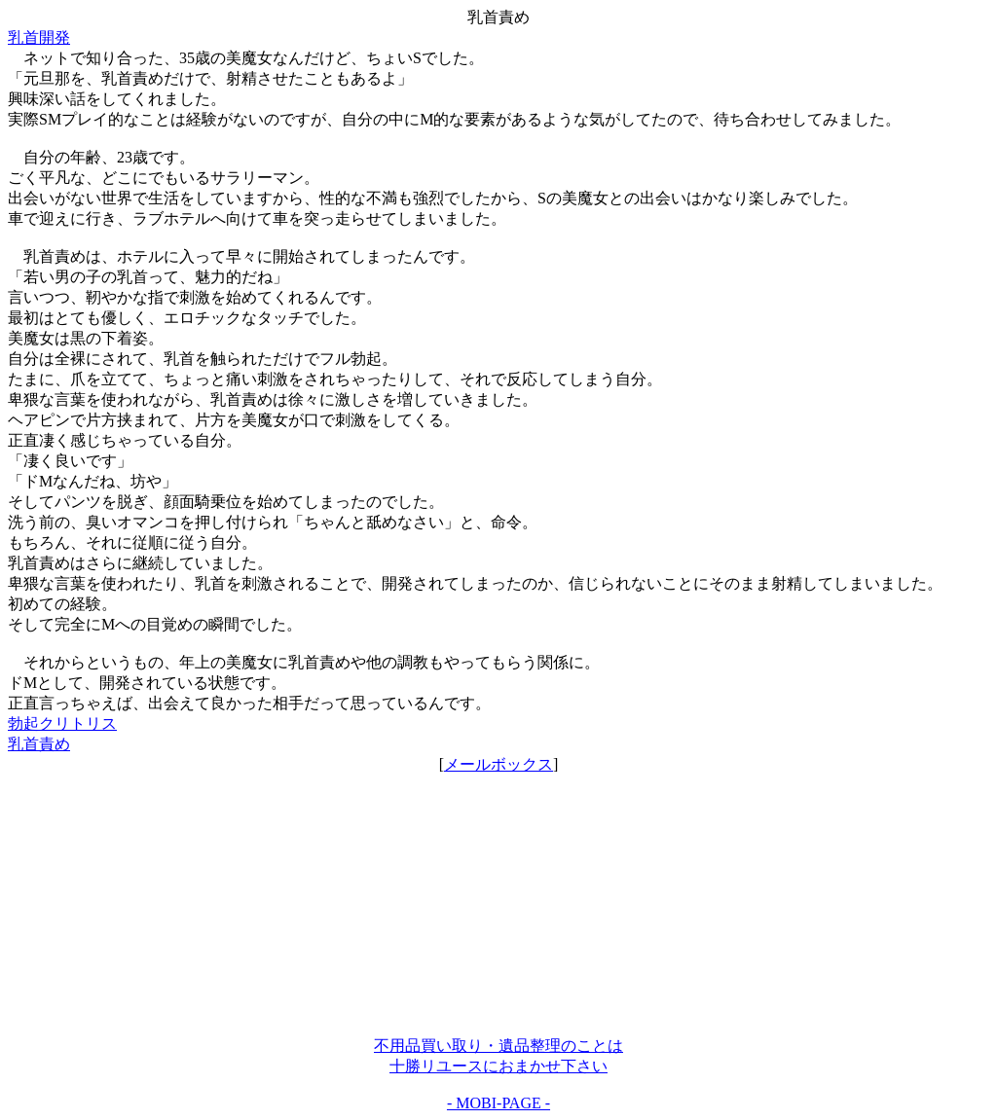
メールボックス (498, 764)
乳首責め (39, 744)
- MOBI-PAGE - (498, 1103)
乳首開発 (39, 37)
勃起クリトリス (62, 723)
